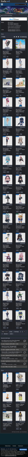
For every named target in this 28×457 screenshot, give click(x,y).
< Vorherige (16, 332)
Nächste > (6, 334)
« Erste (10, 332)
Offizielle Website (11, 29)
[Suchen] (25, 4)
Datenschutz (7, 447)
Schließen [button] (23, 449)
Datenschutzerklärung (10, 455)
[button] (2, 4)
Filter (3, 36)
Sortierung (23, 36)
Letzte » (11, 334)
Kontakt (14, 447)
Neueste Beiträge (5, 339)
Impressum (20, 447)
